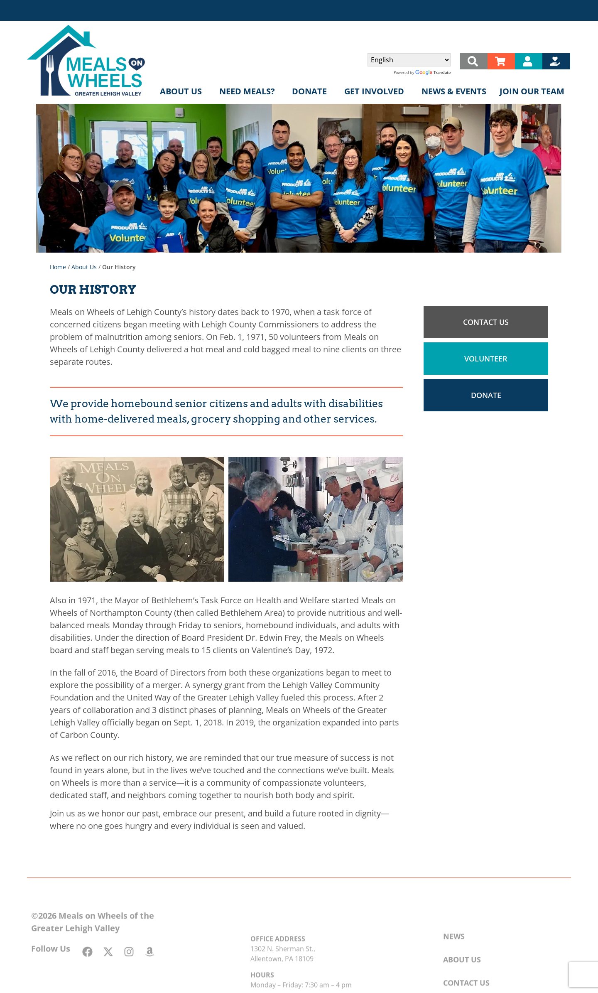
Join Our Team (532, 91)
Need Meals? (249, 91)
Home (58, 267)
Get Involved (376, 91)
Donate (311, 91)
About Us (183, 91)
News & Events (454, 91)
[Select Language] (409, 59)
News (454, 954)
